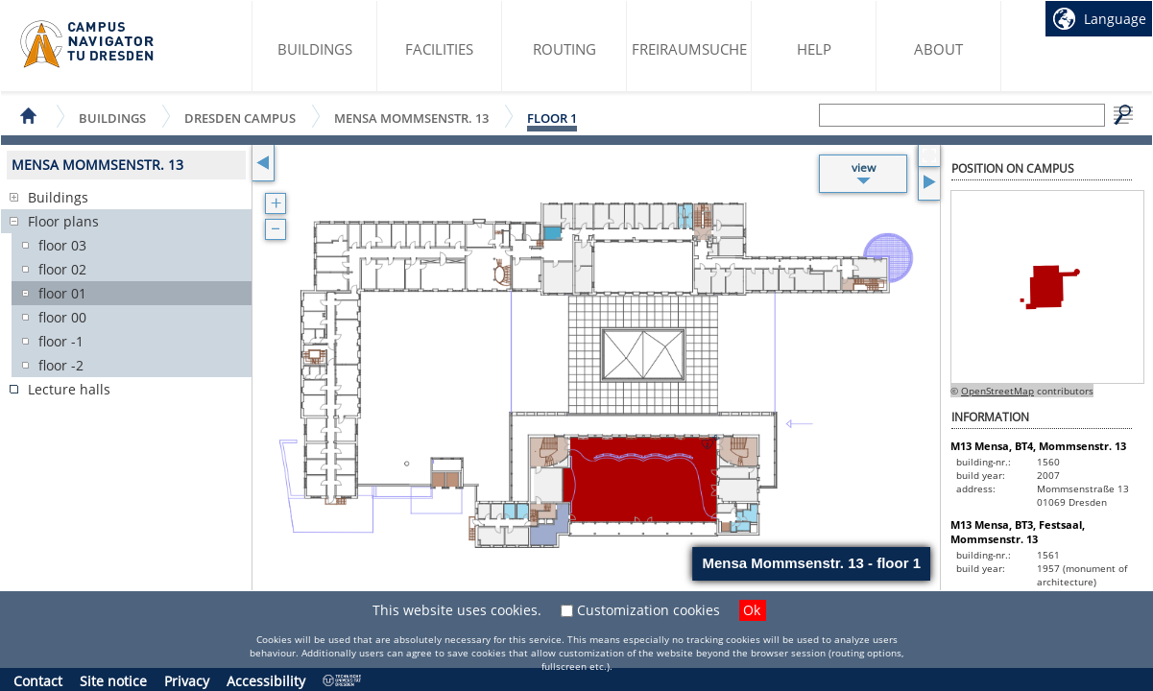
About (938, 49)
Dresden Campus (240, 117)
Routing (564, 49)
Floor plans (63, 221)
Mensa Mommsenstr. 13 (411, 117)
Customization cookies (648, 610)
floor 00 (62, 317)
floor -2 (61, 365)
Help (814, 49)
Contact (37, 681)
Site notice (113, 681)
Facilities (439, 49)
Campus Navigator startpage (88, 44)
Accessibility (266, 681)
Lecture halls (69, 389)
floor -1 (61, 341)
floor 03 (62, 245)
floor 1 (552, 118)
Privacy (186, 681)
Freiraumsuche (689, 49)
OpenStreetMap (997, 390)
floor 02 (62, 269)
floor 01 (62, 293)
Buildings (314, 49)
